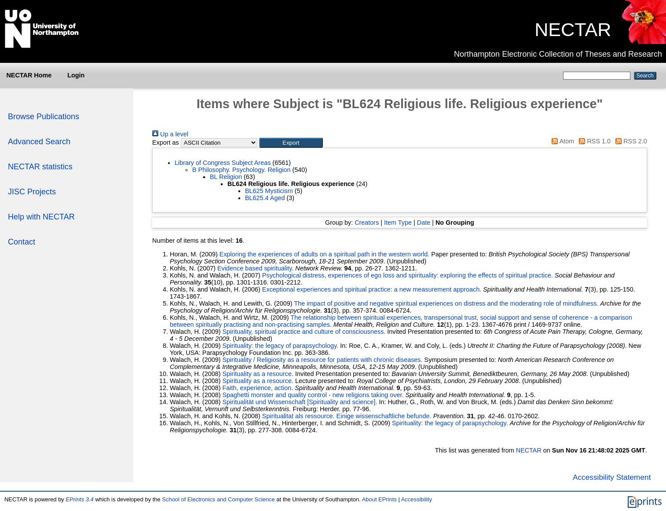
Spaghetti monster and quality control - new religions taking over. (312, 394)
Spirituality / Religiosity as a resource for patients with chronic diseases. (322, 359)
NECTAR (572, 29)
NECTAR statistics (40, 166)
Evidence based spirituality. (255, 268)
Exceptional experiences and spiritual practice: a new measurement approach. (371, 289)
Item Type (398, 222)
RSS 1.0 (593, 141)
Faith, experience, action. (257, 387)
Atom (561, 141)
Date (423, 222)
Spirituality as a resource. (257, 373)
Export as (165, 142)
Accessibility (416, 499)
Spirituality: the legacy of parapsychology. (280, 345)
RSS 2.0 (629, 141)
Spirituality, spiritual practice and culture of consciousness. (303, 331)
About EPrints (379, 499)
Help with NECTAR (41, 216)
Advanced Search (39, 141)
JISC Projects (32, 191)
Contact (21, 241)
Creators (367, 222)
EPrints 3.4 (79, 499)
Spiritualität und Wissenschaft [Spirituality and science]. (299, 401)
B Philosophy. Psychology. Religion (241, 169)
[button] (291, 143)
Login (75, 75)
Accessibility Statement (612, 477)
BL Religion (226, 176)
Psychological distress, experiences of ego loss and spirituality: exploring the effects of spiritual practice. (407, 275)
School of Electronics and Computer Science (218, 499)
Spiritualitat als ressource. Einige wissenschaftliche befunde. (347, 416)
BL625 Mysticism (269, 190)
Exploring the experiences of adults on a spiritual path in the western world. (325, 254)
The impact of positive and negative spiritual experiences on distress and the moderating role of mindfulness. (446, 303)
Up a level (170, 134)
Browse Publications (43, 116)
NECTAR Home (28, 75)
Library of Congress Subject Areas (223, 162)
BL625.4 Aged (265, 197)
